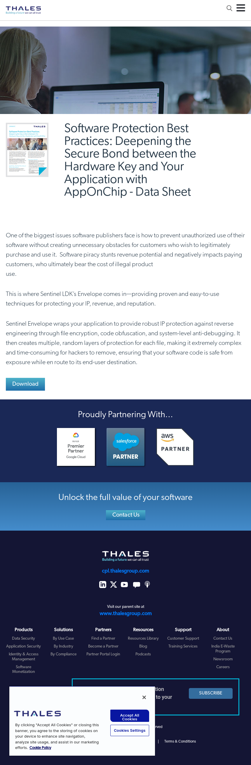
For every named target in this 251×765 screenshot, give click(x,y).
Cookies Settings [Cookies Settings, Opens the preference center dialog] (129, 730)
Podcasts (143, 654)
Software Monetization (23, 669)
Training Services (183, 646)
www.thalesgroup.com (126, 614)
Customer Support (183, 638)
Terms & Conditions (180, 741)
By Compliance (63, 654)
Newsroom (223, 659)
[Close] (144, 697)
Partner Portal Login (103, 654)
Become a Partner (103, 646)
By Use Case (63, 638)
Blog (143, 646)
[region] (82, 721)
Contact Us (126, 515)
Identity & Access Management (24, 657)
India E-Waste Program (223, 649)
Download (25, 384)
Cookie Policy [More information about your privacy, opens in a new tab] (40, 748)
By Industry (63, 646)
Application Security (23, 646)
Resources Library (143, 638)
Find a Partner (103, 638)
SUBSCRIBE (210, 693)
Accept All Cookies (129, 717)
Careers (223, 667)
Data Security (23, 638)
